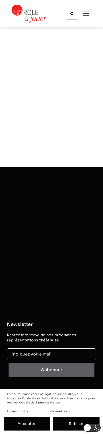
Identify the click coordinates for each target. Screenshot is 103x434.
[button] (92, 428)
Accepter (27, 423)
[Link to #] (85, 14)
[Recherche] (72, 13)
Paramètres (60, 411)
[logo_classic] (29, 6)
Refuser (76, 423)
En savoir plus (17, 411)
